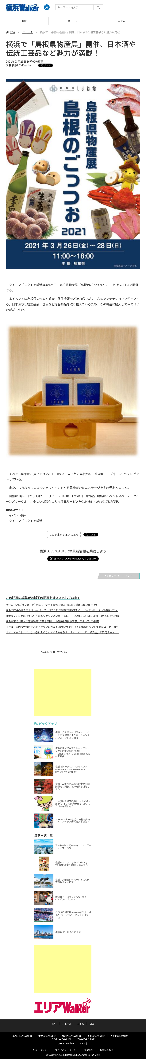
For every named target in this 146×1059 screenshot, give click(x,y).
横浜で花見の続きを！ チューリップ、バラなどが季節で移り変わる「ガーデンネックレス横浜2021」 (62, 610)
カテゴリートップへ (119, 576)
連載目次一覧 (53, 835)
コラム (121, 21)
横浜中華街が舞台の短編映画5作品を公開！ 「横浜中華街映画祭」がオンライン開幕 (52, 621)
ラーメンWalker (66, 1043)
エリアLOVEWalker (22, 1035)
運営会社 (88, 1050)
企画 (92, 1023)
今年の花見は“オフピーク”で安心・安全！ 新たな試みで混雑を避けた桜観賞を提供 (52, 604)
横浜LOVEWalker (46, 1035)
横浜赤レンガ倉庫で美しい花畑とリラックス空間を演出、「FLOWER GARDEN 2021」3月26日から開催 (62, 615)
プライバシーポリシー (66, 1050)
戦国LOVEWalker (85, 1038)
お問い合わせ (106, 1050)
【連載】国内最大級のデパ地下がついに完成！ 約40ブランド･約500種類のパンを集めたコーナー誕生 (62, 627)
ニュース (73, 21)
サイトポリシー (41, 1050)
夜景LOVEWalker (95, 1035)
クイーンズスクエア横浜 (25, 520)
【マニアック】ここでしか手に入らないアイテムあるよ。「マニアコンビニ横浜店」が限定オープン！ (62, 632)
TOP (24, 21)
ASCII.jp (84, 1043)
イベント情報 (18, 515)
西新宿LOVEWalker (71, 1035)
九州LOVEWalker (119, 1035)
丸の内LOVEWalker (61, 1038)
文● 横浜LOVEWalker (19, 65)
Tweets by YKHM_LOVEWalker (54, 652)
